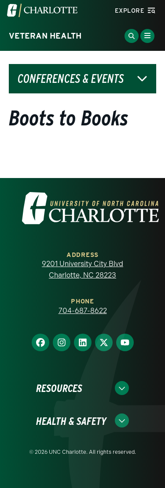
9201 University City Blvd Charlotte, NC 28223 (82, 269)
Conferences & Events (71, 78)
